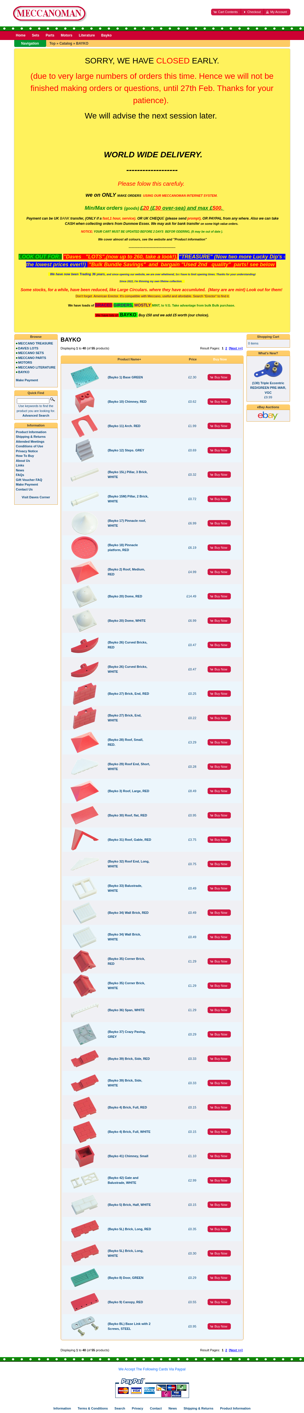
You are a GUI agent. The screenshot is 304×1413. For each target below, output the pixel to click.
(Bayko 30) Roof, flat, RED (127, 815)
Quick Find (36, 393)
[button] (226, 12)
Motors (66, 35)
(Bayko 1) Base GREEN (125, 377)
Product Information (31, 432)
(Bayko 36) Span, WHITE (126, 1010)
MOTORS (25, 362)
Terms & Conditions (93, 1408)
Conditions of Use (29, 446)
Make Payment (27, 484)
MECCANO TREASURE (35, 343)
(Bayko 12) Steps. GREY (126, 450)
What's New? (268, 353)
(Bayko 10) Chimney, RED (127, 401)
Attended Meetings (30, 441)
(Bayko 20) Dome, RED (125, 596)
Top (52, 43)
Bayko (106, 35)
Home (21, 35)
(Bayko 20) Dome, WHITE (127, 620)
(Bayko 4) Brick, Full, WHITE (129, 1131)
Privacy (137, 1408)
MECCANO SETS (31, 353)
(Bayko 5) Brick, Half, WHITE (129, 1204)
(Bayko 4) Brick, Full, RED (127, 1107)
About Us (23, 460)
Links (20, 465)
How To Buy (25, 455)
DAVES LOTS (28, 348)
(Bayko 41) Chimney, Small (128, 1156)
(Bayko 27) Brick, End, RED (128, 693)
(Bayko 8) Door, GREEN (125, 1277)
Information (36, 425)
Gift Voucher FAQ (29, 480)
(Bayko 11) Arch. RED (124, 426)
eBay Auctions (268, 407)
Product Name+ (129, 359)
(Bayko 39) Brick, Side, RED (129, 1058)
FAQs (20, 475)
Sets (35, 35)
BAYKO (82, 43)
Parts (50, 35)
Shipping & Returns (31, 436)
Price (193, 359)
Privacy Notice (27, 451)
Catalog (66, 43)
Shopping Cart (268, 336)
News (20, 470)
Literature (87, 35)
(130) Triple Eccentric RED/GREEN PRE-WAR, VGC (268, 387)
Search (119, 1408)
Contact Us (24, 489)
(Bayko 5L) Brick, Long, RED (129, 1229)
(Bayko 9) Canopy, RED (125, 1302)
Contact (156, 1408)
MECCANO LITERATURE (37, 367)
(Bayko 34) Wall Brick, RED (128, 912)
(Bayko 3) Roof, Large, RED (128, 791)
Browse (36, 336)
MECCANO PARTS (32, 358)
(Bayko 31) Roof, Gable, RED (129, 839)
